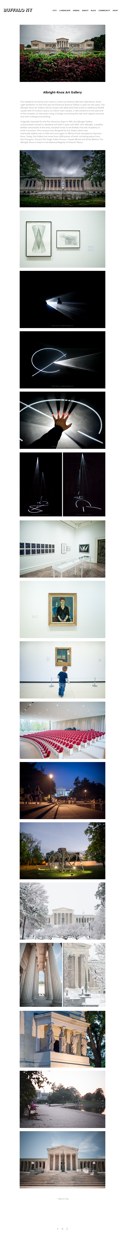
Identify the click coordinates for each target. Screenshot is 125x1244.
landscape (64, 11)
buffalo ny (17, 10)
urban (76, 11)
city (55, 11)
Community (104, 11)
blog (93, 11)
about (85, 11)
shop (115, 11)
